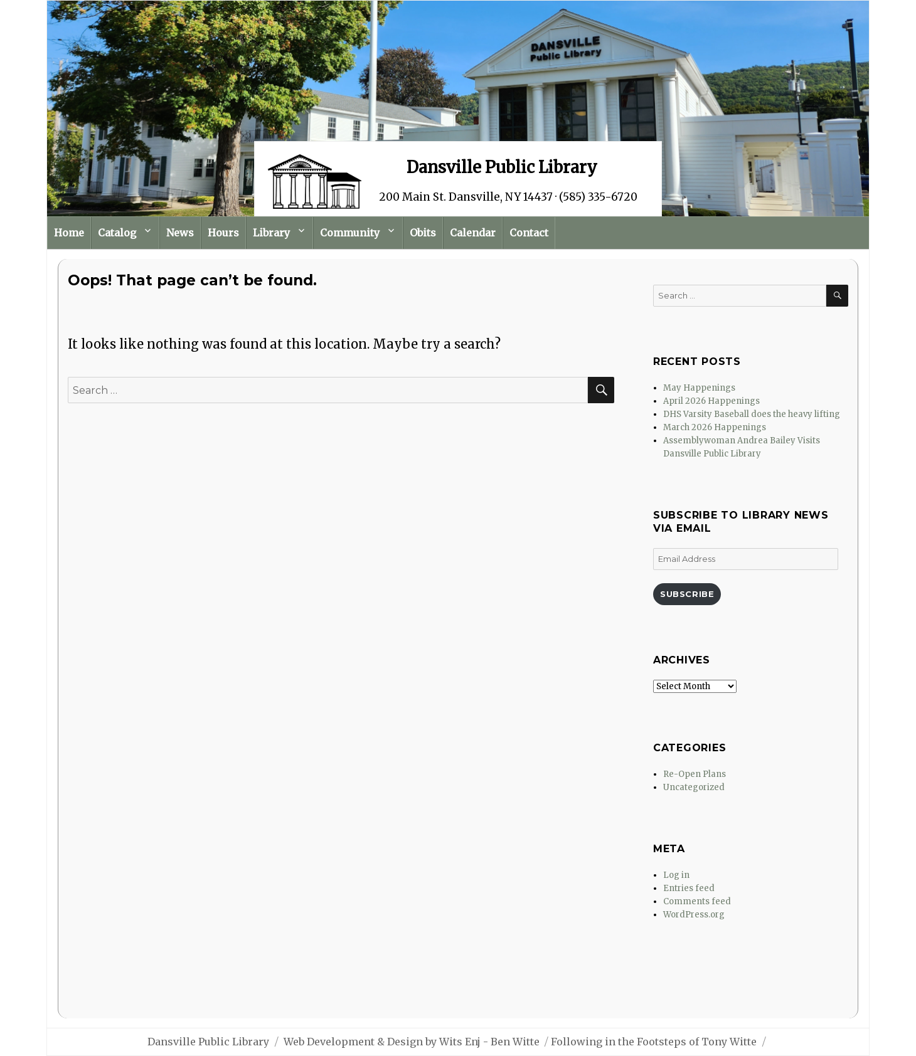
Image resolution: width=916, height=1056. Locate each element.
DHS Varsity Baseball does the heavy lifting (751, 414)
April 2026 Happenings (711, 401)
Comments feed (697, 901)
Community (350, 232)
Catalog (117, 232)
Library (271, 232)
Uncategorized (694, 787)
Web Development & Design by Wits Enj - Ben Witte (412, 1041)
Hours (223, 232)
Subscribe (687, 594)
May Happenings (699, 388)
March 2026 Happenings (714, 427)
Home (69, 232)
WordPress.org (694, 914)
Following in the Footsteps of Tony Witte (654, 1041)
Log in (676, 875)
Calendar (473, 232)
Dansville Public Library (208, 1041)
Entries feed (689, 888)
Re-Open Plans (694, 774)
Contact (528, 232)
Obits (423, 232)
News (180, 232)
